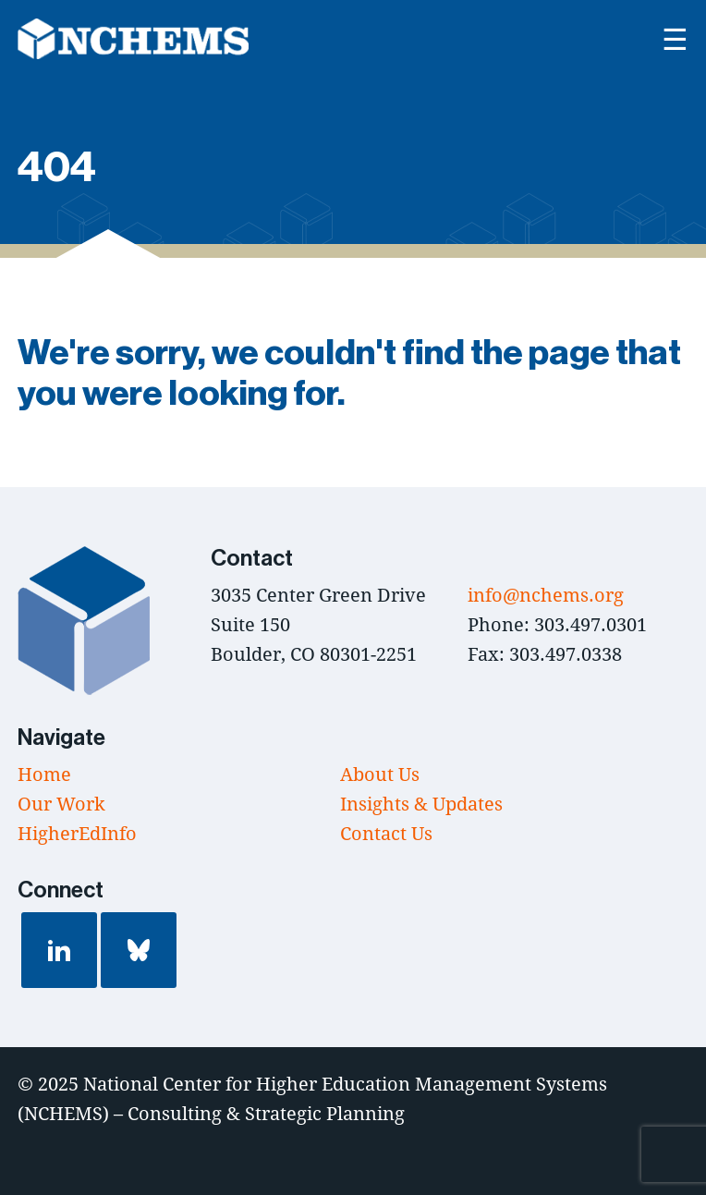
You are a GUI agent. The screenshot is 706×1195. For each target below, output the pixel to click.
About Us (380, 774)
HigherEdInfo (77, 833)
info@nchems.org (546, 594)
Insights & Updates (421, 803)
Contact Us (386, 833)
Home (44, 774)
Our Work (61, 803)
